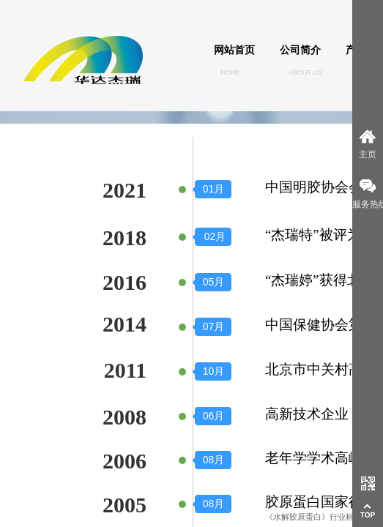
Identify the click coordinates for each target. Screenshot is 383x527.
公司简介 (300, 50)
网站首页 (234, 50)
